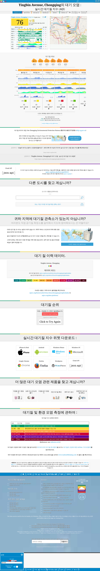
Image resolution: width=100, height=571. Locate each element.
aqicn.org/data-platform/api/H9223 (57, 168)
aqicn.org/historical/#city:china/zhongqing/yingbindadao (55, 269)
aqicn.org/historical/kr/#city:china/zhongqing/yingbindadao (49, 288)
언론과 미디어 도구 (14, 546)
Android (41, 368)
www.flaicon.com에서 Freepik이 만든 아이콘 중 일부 (57, 564)
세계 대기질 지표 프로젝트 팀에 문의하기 (20, 544)
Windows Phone (59, 368)
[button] (69, 29)
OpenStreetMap (78, 39)
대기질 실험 (12, 555)
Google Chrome (24, 382)
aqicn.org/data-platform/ (50, 291)
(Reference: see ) (50, 493)
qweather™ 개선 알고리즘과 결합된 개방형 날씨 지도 (57, 556)
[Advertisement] (50, 306)
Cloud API (76, 381)
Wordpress (59, 382)
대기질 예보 (12, 567)
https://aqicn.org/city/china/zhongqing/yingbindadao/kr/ (50, 154)
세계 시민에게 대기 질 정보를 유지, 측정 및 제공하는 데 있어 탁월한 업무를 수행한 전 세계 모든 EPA (57, 545)
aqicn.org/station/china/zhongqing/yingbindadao (55, 271)
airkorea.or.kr (55, 503)
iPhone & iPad (24, 368)
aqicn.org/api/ (67, 169)
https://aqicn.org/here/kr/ (50, 148)
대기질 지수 (22, 13)
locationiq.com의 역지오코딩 (51, 567)
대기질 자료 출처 (13, 564)
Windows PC (76, 368)
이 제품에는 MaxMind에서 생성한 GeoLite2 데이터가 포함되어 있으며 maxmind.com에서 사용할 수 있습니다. (57, 549)
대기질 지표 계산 (13, 565)
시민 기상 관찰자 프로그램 (50, 558)
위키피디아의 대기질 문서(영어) (47, 508)
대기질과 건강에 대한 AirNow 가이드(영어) (77, 508)
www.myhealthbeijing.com (67, 516)
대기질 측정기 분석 (14, 557)
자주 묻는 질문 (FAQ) (16, 560)
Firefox (41, 382)
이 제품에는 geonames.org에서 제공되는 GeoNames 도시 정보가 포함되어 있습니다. (57, 553)
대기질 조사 (12, 550)
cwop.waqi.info (64, 558)
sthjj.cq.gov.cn (81, 126)
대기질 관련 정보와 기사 (15, 553)
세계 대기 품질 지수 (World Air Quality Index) (76, 525)
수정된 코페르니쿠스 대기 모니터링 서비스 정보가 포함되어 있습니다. (57, 561)
